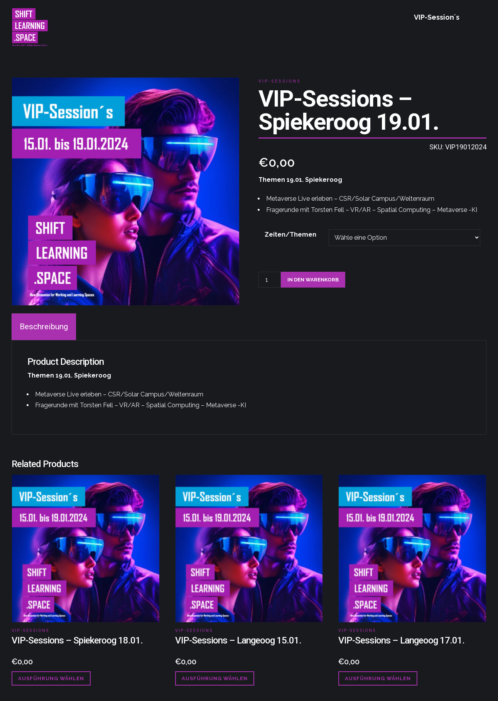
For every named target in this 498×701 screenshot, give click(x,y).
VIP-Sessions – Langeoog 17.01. (401, 640)
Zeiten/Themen (290, 234)
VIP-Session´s (436, 17)
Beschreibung (44, 326)
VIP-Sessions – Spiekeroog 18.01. (77, 640)
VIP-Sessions (279, 81)
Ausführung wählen (51, 678)
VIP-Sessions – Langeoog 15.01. (238, 640)
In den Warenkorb (313, 280)
